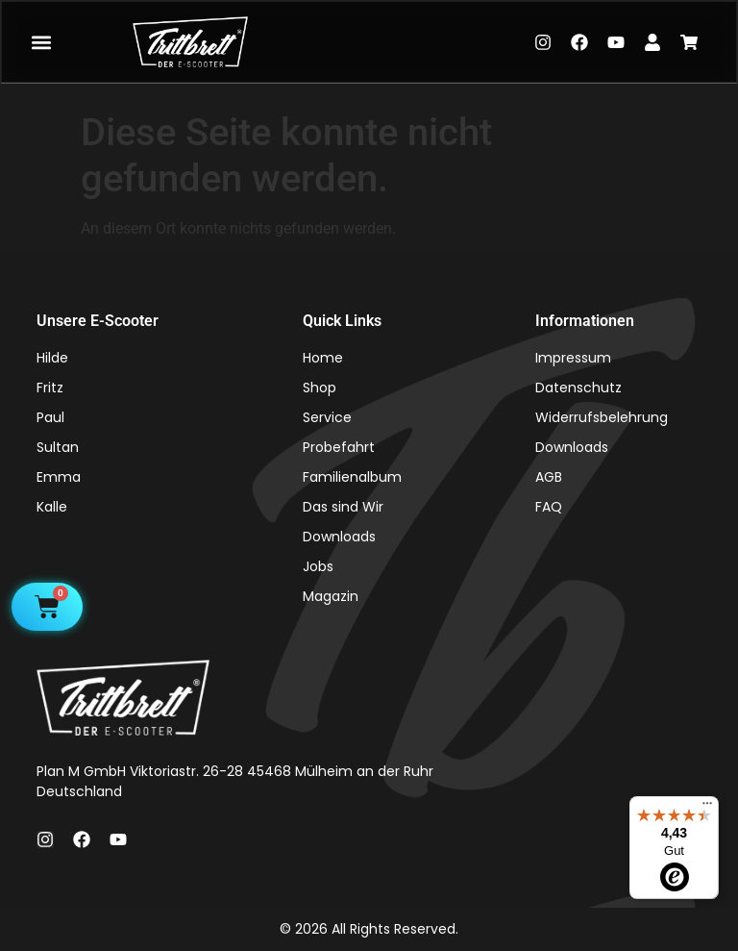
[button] (41, 42)
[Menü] (707, 807)
